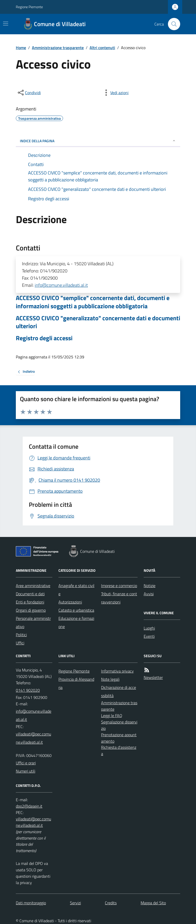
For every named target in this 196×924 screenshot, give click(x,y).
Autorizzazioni (70, 602)
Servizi (75, 903)
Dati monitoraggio (31, 903)
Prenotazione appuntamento (119, 738)
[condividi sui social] (29, 93)
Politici (21, 635)
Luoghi (149, 628)
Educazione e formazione (76, 622)
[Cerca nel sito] (172, 24)
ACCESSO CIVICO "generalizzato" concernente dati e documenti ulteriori (98, 322)
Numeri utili (25, 771)
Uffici (20, 643)
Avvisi (149, 594)
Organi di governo (31, 610)
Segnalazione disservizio (119, 725)
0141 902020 (28, 690)
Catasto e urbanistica (76, 610)
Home (21, 48)
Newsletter (153, 677)
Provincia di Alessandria (76, 683)
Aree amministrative (33, 585)
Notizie (149, 585)
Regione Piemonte (29, 6)
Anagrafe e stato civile (76, 589)
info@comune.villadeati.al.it (61, 285)
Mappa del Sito (153, 903)
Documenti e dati (30, 594)
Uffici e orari (26, 763)
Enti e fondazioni (30, 602)
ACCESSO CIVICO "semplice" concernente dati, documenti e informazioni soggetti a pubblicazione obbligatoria (92, 302)
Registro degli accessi (44, 338)
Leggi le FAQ (111, 715)
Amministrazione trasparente (58, 48)
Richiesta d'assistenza (118, 750)
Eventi (149, 636)
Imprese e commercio (119, 585)
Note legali (110, 679)
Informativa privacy (117, 671)
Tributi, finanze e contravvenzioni (119, 598)
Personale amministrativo (33, 622)
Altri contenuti (102, 48)
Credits (111, 903)
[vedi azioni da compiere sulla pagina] (115, 93)
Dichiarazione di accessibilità (118, 691)
